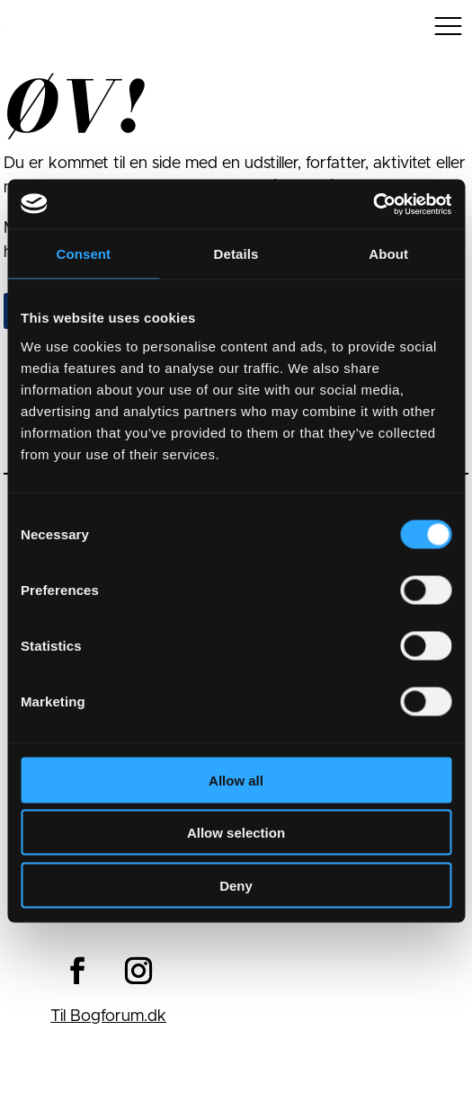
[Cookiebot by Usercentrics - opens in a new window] (372, 204)
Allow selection (236, 832)
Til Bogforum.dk (108, 1016)
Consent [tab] (83, 254)
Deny (236, 884)
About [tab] (388, 254)
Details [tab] (236, 254)
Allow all (236, 779)
